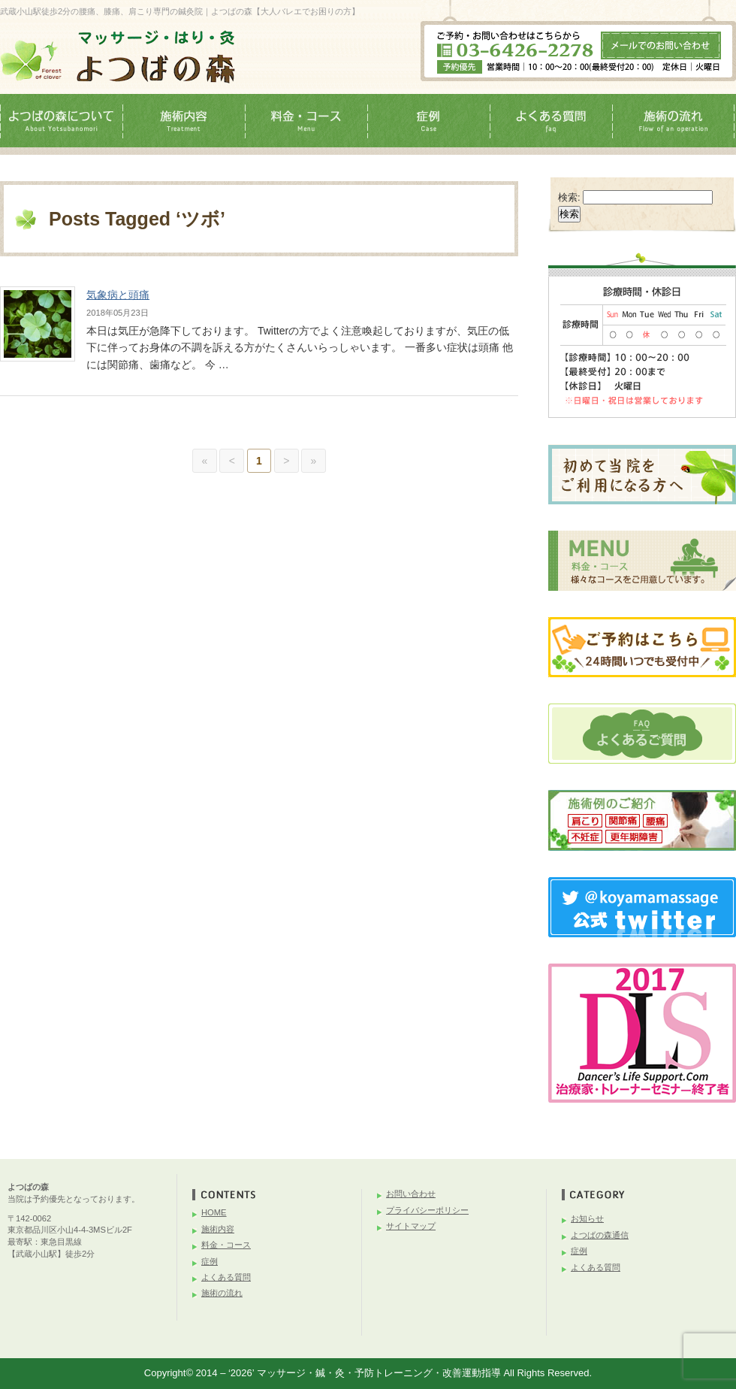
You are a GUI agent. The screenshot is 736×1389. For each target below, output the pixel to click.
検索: (569, 197)
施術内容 (217, 1228)
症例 (209, 1261)
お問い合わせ (411, 1193)
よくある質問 (226, 1277)
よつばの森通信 (600, 1234)
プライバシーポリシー (427, 1210)
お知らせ (587, 1218)
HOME (214, 1212)
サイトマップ (411, 1225)
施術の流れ (222, 1292)
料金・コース (226, 1244)
